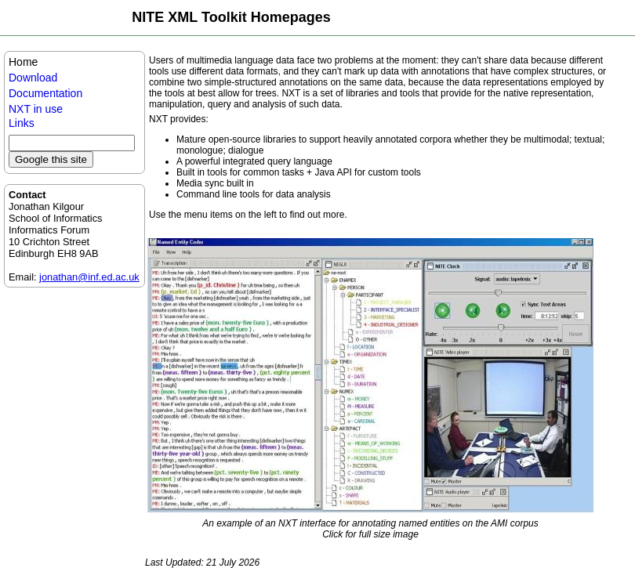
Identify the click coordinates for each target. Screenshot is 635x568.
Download (33, 77)
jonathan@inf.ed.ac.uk (89, 277)
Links (21, 123)
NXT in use (36, 109)
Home (23, 62)
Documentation (45, 93)
